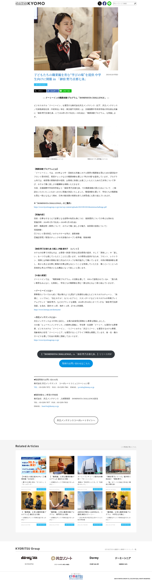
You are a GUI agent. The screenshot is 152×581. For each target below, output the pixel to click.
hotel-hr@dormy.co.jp (50, 406)
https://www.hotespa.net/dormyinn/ (47, 310)
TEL (35, 387)
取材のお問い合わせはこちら (76, 363)
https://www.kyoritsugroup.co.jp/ (46, 340)
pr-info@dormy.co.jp (86, 387)
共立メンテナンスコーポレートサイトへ (76, 420)
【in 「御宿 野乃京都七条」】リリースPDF (76, 354)
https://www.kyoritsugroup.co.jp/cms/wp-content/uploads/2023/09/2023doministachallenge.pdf (70, 207)
